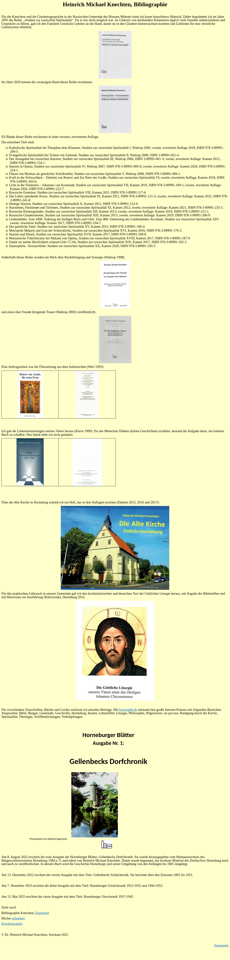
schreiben (18, 918)
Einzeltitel (42, 913)
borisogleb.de (128, 710)
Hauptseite (221, 945)
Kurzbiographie (11, 924)
